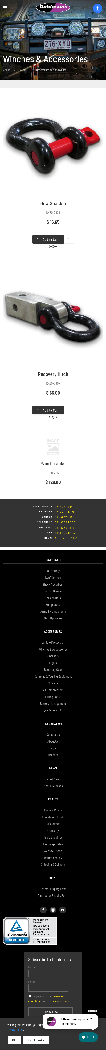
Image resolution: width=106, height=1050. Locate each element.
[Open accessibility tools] (97, 8)
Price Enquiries (53, 819)
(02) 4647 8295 (64, 502)
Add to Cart (48, 224)
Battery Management (53, 685)
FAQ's (53, 730)
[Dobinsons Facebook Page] (43, 891)
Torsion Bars (53, 580)
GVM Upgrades (53, 600)
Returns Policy (53, 839)
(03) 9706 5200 (64, 507)
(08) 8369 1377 (64, 512)
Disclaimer (53, 805)
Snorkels (53, 638)
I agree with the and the (48, 980)
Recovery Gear (53, 651)
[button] (5, 7)
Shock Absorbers (53, 566)
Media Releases (53, 768)
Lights (53, 645)
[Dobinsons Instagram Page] (53, 891)
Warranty (53, 812)
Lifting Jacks (53, 678)
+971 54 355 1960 (66, 523)
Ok (14, 1040)
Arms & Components (53, 593)
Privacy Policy (53, 792)
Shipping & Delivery (53, 846)
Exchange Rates (53, 826)
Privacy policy (60, 983)
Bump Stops (53, 586)
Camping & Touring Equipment (53, 658)
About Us (53, 723)
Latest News (53, 761)
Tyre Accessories (53, 692)
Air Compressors (53, 672)
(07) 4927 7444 (64, 491)
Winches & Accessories (53, 631)
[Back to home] (53, 7)
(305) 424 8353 (64, 517)
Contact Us (53, 716)
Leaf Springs (53, 559)
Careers (53, 737)
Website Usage (53, 832)
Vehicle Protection (53, 624)
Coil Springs (53, 552)
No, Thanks (36, 1040)
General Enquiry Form (53, 870)
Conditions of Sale (53, 799)
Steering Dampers (53, 573)
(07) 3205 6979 (64, 496)
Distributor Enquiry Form (53, 877)
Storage (53, 665)
